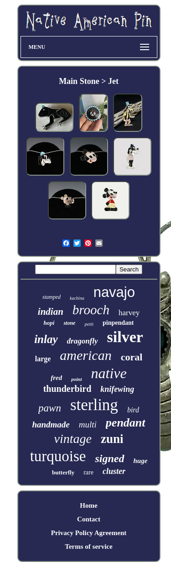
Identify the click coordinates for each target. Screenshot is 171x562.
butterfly (63, 472)
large (43, 359)
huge (141, 460)
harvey (129, 312)
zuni (112, 439)
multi (88, 424)
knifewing (117, 389)
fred (56, 377)
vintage (73, 439)
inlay (45, 339)
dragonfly (82, 341)
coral (132, 357)
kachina (77, 298)
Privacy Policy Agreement (89, 532)
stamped (51, 297)
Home (88, 505)
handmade (50, 424)
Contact (88, 519)
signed (109, 458)
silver (125, 336)
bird (133, 410)
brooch (91, 309)
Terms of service (88, 546)
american (85, 355)
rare (88, 472)
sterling (94, 405)
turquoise (58, 456)
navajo (114, 292)
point (76, 379)
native (109, 373)
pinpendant (118, 322)
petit (88, 324)
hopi (49, 322)
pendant (125, 422)
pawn (49, 408)
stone (69, 323)
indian (50, 311)
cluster (114, 471)
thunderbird (67, 389)
